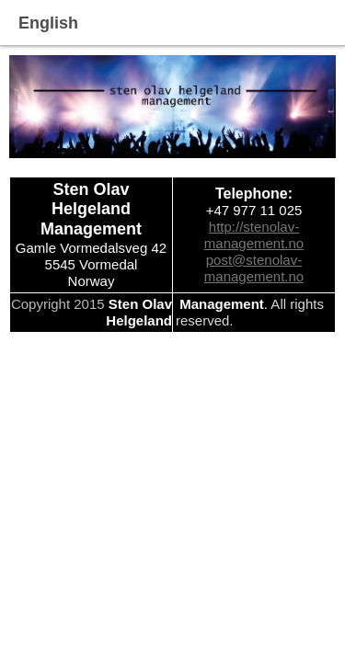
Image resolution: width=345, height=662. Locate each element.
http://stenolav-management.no (254, 235)
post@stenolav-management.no (254, 268)
